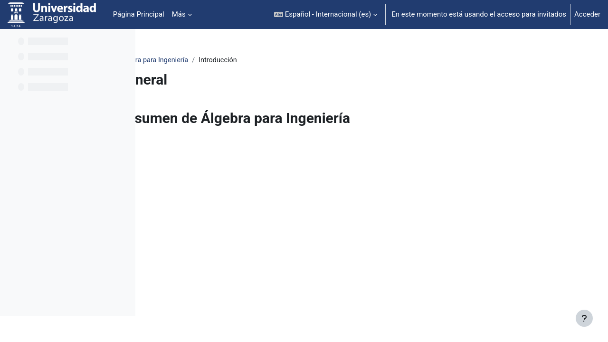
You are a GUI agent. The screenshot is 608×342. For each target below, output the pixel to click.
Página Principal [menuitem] (138, 14)
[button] (325, 14)
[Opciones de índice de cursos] (123, 42)
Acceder (587, 14)
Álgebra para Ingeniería (214, 60)
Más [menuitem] (179, 14)
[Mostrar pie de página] (584, 318)
